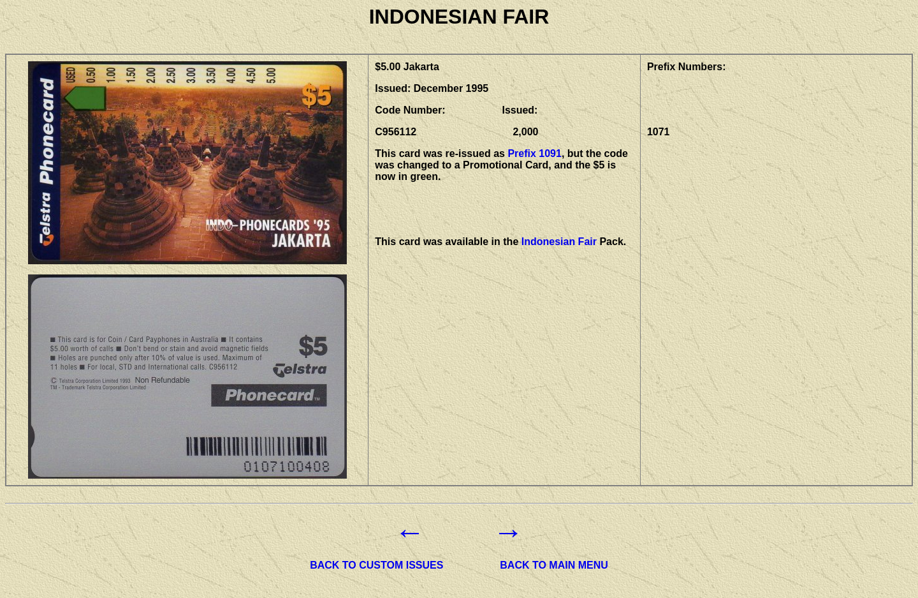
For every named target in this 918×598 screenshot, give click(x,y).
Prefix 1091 (534, 153)
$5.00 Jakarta (407, 66)
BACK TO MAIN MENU (554, 565)
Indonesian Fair (559, 241)
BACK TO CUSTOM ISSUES (376, 565)
